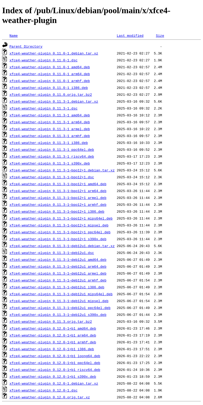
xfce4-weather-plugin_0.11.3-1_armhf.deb (50, 135)
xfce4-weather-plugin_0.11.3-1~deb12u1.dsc (52, 252)
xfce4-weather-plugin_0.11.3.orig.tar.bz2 (51, 321)
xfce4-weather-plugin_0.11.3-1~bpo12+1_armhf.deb (58, 204)
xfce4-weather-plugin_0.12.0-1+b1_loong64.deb (55, 355)
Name (14, 35)
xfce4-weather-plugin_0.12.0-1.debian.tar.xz (54, 383)
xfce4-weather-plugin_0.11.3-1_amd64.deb (50, 115)
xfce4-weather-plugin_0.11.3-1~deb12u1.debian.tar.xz (62, 245)
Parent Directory (26, 46)
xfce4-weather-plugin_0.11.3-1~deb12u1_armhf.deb (58, 280)
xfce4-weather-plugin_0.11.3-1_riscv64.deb (52, 156)
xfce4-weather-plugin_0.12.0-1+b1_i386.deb (52, 349)
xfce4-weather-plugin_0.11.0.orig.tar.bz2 (51, 94)
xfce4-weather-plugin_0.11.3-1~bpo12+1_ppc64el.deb (60, 232)
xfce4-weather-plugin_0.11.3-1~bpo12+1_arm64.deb (58, 190)
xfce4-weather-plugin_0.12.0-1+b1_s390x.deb (53, 376)
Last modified (130, 35)
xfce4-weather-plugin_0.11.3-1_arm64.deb (50, 122)
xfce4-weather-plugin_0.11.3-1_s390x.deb (50, 163)
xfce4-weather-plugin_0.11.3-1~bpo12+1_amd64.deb (58, 183)
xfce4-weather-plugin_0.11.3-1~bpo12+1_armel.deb (58, 197)
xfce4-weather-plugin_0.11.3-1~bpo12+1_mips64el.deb (61, 218)
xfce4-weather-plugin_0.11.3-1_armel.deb (50, 128)
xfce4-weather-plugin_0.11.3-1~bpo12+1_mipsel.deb (59, 225)
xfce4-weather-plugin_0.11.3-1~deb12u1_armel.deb (58, 273)
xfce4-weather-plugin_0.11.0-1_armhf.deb (50, 80)
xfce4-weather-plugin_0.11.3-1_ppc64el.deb (52, 149)
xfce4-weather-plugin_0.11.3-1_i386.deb (49, 142)
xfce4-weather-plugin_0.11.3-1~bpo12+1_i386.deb (57, 211)
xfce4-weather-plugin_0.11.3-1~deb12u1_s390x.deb (58, 314)
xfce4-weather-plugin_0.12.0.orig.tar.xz (50, 397)
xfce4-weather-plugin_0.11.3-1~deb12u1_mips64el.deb (61, 294)
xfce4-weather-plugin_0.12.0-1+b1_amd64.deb (53, 328)
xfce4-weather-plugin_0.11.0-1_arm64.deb (50, 73)
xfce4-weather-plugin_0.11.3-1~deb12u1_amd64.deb (58, 259)
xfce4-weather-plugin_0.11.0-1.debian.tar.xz (54, 53)
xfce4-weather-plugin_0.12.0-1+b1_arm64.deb (53, 335)
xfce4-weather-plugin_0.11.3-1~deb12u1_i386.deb (57, 287)
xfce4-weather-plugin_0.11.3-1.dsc (43, 108)
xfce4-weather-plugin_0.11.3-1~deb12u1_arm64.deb (58, 266)
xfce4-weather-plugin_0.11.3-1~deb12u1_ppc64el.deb (60, 307)
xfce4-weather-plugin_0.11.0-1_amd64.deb (50, 67)
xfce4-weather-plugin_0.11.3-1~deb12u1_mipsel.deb (59, 300)
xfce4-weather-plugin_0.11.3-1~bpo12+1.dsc (52, 177)
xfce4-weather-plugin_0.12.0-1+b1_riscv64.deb (55, 369)
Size (160, 35)
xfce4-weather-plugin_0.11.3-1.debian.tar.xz (54, 101)
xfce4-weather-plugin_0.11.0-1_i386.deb (49, 87)
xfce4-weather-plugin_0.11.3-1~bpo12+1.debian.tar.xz (62, 170)
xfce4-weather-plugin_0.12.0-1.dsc (43, 390)
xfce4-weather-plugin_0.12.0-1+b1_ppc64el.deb (55, 362)
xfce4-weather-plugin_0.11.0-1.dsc (43, 60)
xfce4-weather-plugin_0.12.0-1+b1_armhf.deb (53, 342)
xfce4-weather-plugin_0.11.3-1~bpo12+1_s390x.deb (58, 238)
